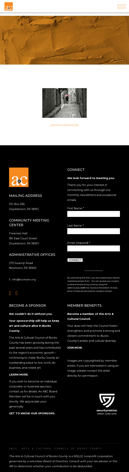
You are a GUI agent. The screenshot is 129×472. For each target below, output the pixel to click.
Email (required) (78, 243)
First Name (75, 208)
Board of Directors (55, 461)
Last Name (75, 225)
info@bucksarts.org (24, 279)
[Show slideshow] (65, 125)
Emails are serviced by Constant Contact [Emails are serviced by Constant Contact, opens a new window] (93, 291)
